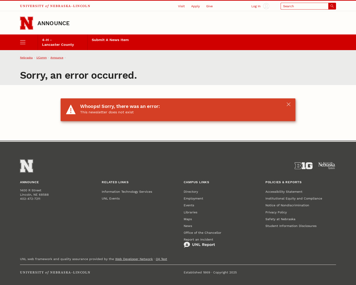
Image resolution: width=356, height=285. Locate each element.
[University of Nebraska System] (327, 166)
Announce (53, 23)
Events (189, 205)
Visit (181, 6)
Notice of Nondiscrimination (287, 205)
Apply (195, 6)
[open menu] (29, 42)
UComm (41, 57)
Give (209, 6)
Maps (188, 219)
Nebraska (26, 57)
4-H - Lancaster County (58, 42)
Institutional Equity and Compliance (293, 198)
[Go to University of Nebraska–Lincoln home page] (26, 23)
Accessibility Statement (283, 191)
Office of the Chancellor (202, 232)
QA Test (161, 259)
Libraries (190, 212)
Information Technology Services (127, 191)
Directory (191, 191)
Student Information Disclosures (290, 226)
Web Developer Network (134, 259)
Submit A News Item (110, 40)
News (188, 226)
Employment (193, 198)
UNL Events (111, 198)
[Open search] (308, 6)
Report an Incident (199, 243)
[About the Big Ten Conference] (304, 166)
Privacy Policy (276, 212)
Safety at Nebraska (280, 219)
